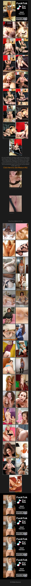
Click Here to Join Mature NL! (15, 167)
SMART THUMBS (18, 491)
